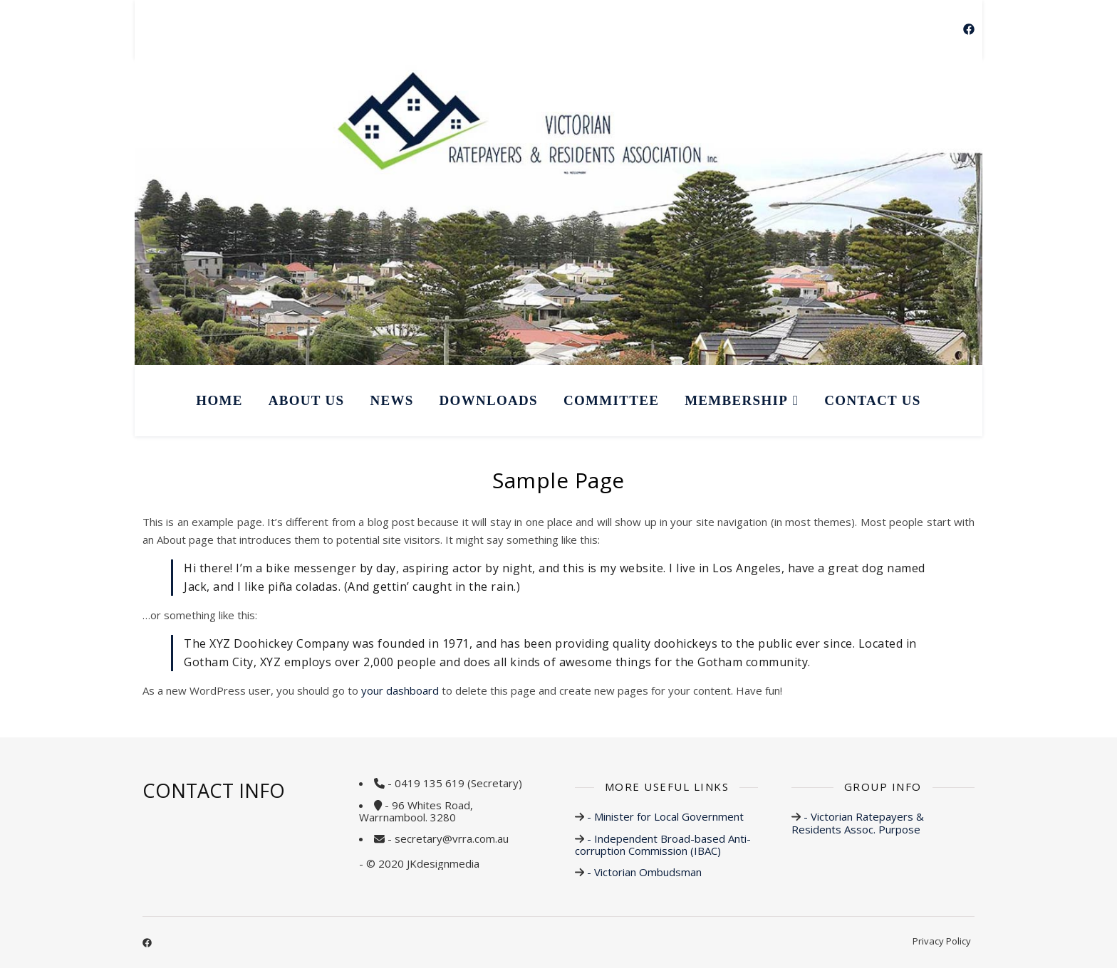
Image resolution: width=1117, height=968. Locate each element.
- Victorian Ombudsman (643, 872)
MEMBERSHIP (736, 400)
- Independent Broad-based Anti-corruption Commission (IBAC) (663, 844)
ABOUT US (307, 400)
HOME (219, 400)
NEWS (391, 400)
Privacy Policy (942, 941)
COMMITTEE (611, 400)
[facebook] (969, 29)
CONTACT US (872, 400)
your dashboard (400, 690)
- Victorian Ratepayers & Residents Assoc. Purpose (857, 822)
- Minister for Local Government (664, 816)
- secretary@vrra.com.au (448, 838)
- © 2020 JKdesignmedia (419, 863)
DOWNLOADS (489, 400)
